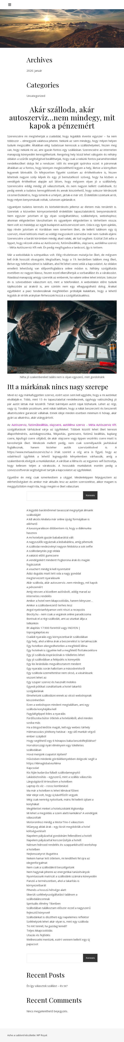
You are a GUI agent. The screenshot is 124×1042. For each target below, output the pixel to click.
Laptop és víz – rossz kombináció (47, 786)
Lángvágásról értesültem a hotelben (49, 781)
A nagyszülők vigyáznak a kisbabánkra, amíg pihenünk (60, 542)
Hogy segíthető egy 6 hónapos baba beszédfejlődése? (61, 740)
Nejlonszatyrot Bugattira (42, 853)
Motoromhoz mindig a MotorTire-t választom (55, 822)
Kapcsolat (33, 768)
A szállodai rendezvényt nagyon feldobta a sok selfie (60, 546)
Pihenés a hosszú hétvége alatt (46, 890)
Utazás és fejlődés (38, 935)
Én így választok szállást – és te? (47, 986)
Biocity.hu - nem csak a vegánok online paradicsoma (59, 614)
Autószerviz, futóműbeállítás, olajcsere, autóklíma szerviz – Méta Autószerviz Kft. (64, 425)
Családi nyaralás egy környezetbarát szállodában (57, 637)
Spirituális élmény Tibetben (44, 903)
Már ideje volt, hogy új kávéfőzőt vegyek (52, 795)
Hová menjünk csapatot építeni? (47, 754)
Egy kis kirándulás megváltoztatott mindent (54, 664)
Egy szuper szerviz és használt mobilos (51, 682)
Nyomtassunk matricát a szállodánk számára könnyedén (62, 876)
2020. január (34, 70)
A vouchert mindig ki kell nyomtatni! (48, 569)
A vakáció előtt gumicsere (43, 555)
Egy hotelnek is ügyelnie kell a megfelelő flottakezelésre (62, 650)
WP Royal (42, 1035)
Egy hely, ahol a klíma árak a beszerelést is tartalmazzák (62, 641)
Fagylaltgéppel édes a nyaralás (46, 713)
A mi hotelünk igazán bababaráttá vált (50, 537)
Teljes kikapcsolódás (39, 930)
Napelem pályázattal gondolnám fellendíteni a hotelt (59, 835)
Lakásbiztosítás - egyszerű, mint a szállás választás (59, 777)
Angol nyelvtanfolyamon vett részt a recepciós (56, 609)
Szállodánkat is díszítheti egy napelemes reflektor (58, 917)
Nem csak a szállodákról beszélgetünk (50, 867)
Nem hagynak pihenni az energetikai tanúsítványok (58, 872)
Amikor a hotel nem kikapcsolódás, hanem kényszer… (60, 600)
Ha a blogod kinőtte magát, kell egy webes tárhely (58, 727)
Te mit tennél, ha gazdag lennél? (47, 926)
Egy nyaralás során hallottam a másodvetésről (56, 668)
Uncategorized (36, 96)
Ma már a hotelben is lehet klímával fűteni (52, 790)
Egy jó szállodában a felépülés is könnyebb (53, 659)
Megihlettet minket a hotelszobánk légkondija (55, 808)
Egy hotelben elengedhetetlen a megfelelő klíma (57, 646)
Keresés (90, 495)
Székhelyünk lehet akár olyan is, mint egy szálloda (57, 921)
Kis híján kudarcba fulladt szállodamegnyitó (53, 772)
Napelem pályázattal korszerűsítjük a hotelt (54, 840)
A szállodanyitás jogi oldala (43, 551)
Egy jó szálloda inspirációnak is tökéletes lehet (56, 655)
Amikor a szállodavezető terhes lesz (49, 605)
